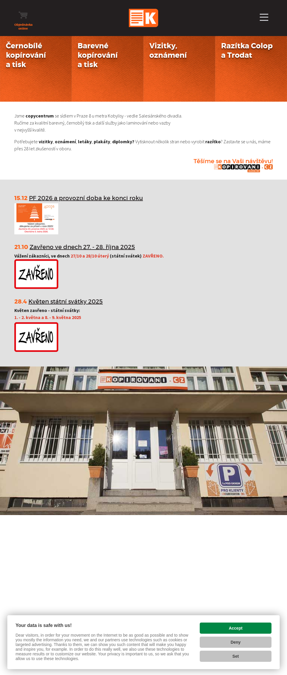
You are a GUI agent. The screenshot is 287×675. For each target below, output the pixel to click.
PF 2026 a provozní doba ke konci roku (86, 198)
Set (236, 656)
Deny (235, 642)
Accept (235, 628)
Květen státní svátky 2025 (65, 301)
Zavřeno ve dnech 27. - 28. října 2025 (82, 246)
